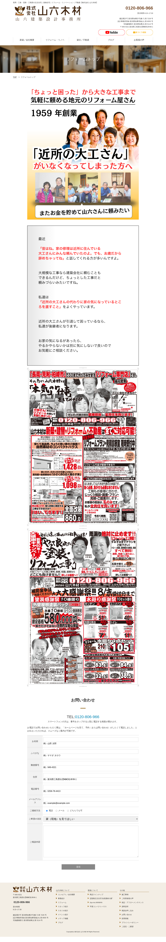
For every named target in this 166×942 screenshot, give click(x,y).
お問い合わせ (127, 920)
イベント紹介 (63, 920)
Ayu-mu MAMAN (96, 908)
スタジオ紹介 (63, 916)
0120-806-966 (87, 717)
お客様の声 (139, 40)
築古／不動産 (83, 40)
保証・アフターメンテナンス (133, 908)
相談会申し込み (127, 916)
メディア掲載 (63, 924)
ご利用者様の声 (127, 904)
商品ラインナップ (96, 900)
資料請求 (125, 912)
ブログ (111, 40)
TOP (15, 77)
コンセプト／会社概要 (66, 900)
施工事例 (125, 900)
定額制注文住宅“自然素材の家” (101, 904)
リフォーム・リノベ (55, 40)
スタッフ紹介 (63, 912)
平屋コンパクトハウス (98, 912)
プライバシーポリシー (130, 928)
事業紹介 (61, 904)
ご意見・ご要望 (127, 932)
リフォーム (62, 908)
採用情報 (125, 924)
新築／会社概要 (27, 40)
